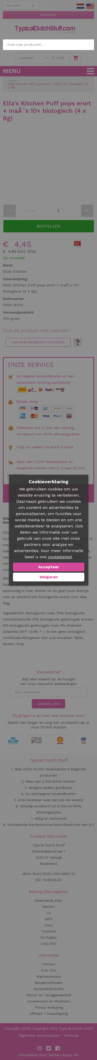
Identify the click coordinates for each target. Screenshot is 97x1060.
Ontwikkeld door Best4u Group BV (48, 1055)
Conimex (48, 931)
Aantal (30, 211)
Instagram (39, 1048)
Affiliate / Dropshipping (48, 1014)
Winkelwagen (75, 58)
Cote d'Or (48, 944)
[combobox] (48, 44)
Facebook (57, 1048)
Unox (48, 925)
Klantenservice (48, 977)
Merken (48, 907)
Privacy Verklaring (48, 1007)
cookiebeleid (60, 557)
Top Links (13, 5)
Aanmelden (48, 15)
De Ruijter (48, 937)
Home (12, 81)
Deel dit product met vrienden (36, 330)
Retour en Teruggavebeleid (48, 995)
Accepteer (48, 567)
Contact (48, 964)
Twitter (48, 1048)
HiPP (48, 919)
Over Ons (48, 970)
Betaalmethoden (49, 983)
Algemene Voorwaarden (39, 1035)
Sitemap (71, 1035)
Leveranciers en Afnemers (48, 1001)
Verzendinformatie (48, 989)
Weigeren (49, 577)
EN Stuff (90, 6)
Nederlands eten (48, 900)
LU (48, 913)
